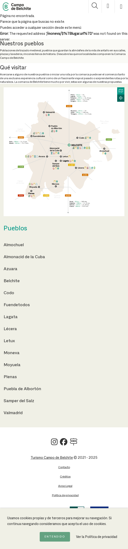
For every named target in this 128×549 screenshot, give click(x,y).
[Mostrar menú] (121, 6)
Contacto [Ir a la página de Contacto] (64, 467)
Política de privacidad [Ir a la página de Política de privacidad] (65, 495)
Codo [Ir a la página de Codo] (9, 293)
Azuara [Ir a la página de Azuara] (10, 269)
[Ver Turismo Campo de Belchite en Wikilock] (73, 443)
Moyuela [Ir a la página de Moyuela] (12, 365)
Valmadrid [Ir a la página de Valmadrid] (13, 413)
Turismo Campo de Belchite (52, 458)
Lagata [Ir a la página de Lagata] (11, 317)
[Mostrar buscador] (95, 6)
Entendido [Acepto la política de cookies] (55, 536)
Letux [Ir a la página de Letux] (9, 341)
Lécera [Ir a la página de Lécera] (10, 329)
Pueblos (15, 228)
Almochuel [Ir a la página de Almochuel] (14, 245)
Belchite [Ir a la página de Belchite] (12, 281)
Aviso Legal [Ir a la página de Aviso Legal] (65, 486)
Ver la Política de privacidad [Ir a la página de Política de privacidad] (96, 537)
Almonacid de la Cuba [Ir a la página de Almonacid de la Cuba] (24, 257)
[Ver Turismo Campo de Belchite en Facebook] (63, 443)
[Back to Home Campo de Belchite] (17, 6)
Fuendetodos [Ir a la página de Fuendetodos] (17, 305)
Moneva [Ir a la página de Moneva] (11, 353)
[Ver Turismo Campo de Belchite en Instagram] (54, 443)
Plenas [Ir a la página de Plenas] (10, 377)
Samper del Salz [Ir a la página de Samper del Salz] (19, 401)
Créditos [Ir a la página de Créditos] (65, 476)
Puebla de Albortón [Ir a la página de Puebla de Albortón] (22, 389)
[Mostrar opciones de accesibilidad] (108, 6)
